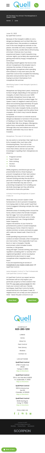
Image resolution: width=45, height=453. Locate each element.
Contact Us (22, 374)
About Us (22, 362)
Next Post (32, 321)
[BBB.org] (18, 434)
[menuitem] (13, 446)
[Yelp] (26, 434)
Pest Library (22, 368)
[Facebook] (15, 434)
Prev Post (12, 321)
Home (22, 358)
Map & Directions (22, 391)
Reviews (22, 371)
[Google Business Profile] (30, 434)
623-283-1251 (22, 349)
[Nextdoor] (22, 434)
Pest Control (22, 365)
